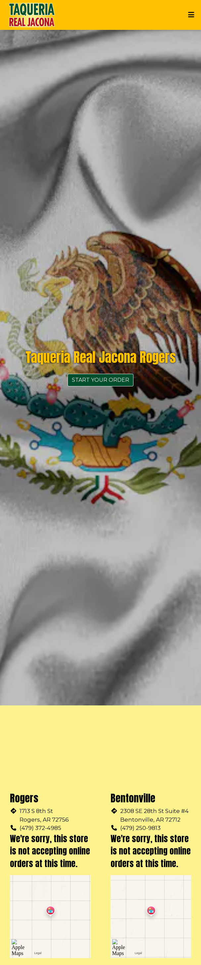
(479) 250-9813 (140, 828)
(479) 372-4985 (40, 828)
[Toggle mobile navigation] (191, 15)
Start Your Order (100, 380)
